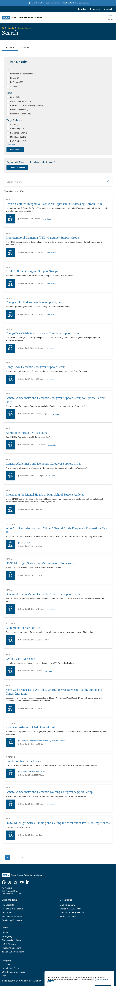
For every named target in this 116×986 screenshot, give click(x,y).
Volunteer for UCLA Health (72, 912)
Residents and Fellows (12, 909)
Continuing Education (12, 920)
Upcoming (10, 48)
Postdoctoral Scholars (12, 916)
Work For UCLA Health (70, 909)
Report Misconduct (68, 916)
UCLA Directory (9, 944)
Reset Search (15, 150)
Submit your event (17, 168)
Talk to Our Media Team (13, 952)
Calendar (25, 47)
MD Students (8, 905)
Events (11, 28)
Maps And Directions (11, 948)
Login (4, 976)
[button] (95, 9)
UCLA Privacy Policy (10, 968)
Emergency (7, 936)
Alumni (5, 932)
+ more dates (46, 219)
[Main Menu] (110, 17)
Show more (10, 144)
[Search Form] (108, 9)
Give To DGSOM (67, 905)
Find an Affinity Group (12, 940)
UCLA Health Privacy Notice (13, 972)
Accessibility (7, 965)
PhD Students (8, 912)
